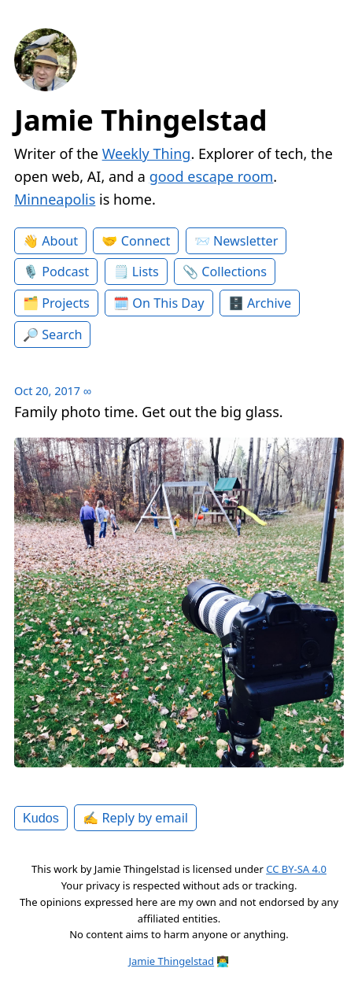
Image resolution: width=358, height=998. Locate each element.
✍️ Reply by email (135, 817)
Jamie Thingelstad (141, 120)
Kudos (41, 818)
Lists (145, 271)
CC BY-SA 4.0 (296, 869)
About (60, 241)
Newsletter (245, 241)
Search (62, 334)
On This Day (168, 303)
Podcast (65, 271)
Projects (66, 303)
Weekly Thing (146, 153)
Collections (234, 271)
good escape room (211, 176)
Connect (146, 241)
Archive (269, 303)
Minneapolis (54, 199)
